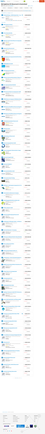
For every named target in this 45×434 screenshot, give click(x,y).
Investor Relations (5, 418)
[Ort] (19, 1)
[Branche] (11, 1)
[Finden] (24, 1)
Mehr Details (28, 19)
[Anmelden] (35, 1)
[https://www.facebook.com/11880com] (4, 431)
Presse (4, 421)
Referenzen (26, 418)
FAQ (25, 421)
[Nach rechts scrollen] (32, 8)
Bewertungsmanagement (16, 418)
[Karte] (29, 5)
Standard (11, 5)
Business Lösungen (15, 421)
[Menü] (38, 1)
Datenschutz (35, 418)
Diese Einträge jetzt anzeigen (27, 10)
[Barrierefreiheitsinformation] (37, 1)
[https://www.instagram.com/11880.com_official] (6, 431)
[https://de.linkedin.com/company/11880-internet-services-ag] (9, 431)
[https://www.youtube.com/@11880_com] (11, 431)
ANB (34, 421)
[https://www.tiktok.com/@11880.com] (7, 431)
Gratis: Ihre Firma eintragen (42, 1)
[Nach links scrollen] (1, 8)
